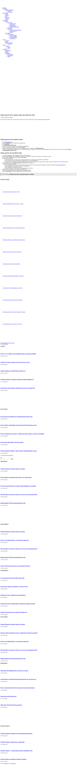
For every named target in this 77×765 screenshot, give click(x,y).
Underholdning (5, 344)
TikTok (6, 14)
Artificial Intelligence (9, 9)
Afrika (9, 48)
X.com (6, 19)
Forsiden (4, 7)
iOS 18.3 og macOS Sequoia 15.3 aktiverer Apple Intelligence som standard (18, 486)
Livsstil (4, 39)
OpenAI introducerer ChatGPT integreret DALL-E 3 (13, 371)
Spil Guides (10, 29)
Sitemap (6, 52)
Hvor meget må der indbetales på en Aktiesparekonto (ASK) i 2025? (16, 416)
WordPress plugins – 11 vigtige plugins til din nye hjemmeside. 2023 (16, 750)
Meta (6, 16)
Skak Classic (12, 24)
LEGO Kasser (12, 38)
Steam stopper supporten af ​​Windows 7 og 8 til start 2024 (14, 586)
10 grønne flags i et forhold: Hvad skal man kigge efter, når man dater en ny (18, 679)
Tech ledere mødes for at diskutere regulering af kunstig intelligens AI (16, 379)
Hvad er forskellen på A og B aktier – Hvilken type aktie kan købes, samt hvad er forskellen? (22, 433)
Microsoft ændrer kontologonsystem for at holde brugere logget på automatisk (18, 633)
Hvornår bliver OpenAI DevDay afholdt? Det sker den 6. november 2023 (17, 388)
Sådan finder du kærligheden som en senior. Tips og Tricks (14, 670)
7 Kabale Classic (13, 23)
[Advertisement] (36, 66)
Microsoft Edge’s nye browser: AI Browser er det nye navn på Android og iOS (18, 494)
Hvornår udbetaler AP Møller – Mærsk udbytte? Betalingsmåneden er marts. (18, 450)
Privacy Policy (10, 54)
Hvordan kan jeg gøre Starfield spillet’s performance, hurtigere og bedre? (17, 603)
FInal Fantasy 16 (13, 31)
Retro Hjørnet (7, 33)
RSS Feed (7, 51)
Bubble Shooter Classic (14, 26)
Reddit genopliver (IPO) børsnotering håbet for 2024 (12, 503)
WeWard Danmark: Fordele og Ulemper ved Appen (12, 468)
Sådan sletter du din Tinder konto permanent (11, 705)
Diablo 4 (11, 32)
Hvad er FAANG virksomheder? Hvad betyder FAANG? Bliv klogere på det (18, 425)
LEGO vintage (10, 34)
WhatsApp (7, 18)
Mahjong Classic (13, 25)
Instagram (7, 17)
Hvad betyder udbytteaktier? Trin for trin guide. (11, 442)
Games (6, 21)
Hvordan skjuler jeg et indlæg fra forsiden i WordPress (13, 759)
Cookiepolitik (7, 53)
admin (11, 117)
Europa (9, 47)
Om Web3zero (10, 55)
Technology (5, 8)
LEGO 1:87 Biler (13, 36)
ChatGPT (9, 10)
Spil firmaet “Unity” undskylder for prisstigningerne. (13, 595)
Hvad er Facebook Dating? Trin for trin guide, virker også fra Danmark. (17, 687)
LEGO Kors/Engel (13, 37)
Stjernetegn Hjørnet (9, 42)
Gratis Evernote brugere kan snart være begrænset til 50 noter (15, 566)
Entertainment (5, 20)
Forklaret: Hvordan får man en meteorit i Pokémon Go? (13, 612)
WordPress (6, 763)
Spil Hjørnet (10, 22)
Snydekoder (10, 27)
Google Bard (10, 12)
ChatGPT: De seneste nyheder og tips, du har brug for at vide (14, 362)
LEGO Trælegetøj (13, 35)
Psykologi (7, 40)
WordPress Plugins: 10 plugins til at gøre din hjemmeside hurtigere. (16, 733)
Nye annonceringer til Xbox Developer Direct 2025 (12, 578)
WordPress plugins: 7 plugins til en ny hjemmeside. (12, 742)
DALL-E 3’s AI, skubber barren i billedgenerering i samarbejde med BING (18, 353)
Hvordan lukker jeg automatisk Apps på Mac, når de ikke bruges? (16, 477)
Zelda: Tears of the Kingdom (15, 30)
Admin (9, 56)
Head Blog (14, 763)
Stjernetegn (10, 43)
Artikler (5, 342)
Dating (6, 41)
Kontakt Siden (8, 50)
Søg (1, 457)
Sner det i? (7, 45)
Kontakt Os (5, 49)
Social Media (5, 13)
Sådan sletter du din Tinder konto (8, 696)
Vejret (4, 44)
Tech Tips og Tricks (10, 342)
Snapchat (7, 15)
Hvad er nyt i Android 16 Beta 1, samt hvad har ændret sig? (14, 540)
